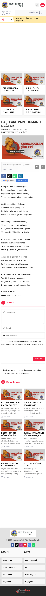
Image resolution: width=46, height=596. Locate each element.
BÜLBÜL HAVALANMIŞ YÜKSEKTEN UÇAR (34, 434)
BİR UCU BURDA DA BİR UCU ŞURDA (10, 90)
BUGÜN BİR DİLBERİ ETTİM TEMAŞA (10, 464)
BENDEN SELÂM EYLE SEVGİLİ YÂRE (33, 404)
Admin (27, 165)
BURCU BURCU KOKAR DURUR (32, 89)
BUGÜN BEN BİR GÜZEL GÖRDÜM (33, 111)
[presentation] (18, 351)
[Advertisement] (23, 47)
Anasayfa (5, 129)
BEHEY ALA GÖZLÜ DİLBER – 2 (32, 464)
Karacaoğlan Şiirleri (15, 296)
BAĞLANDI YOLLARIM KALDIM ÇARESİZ (10, 404)
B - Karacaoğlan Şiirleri (19, 129)
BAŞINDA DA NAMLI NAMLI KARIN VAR (9, 112)
